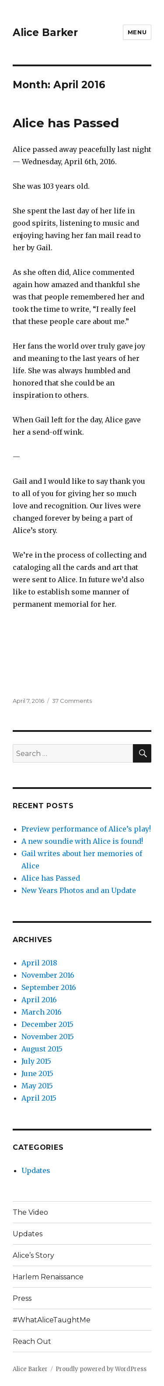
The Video (30, 1212)
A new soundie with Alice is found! (82, 841)
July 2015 (36, 1061)
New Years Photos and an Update (78, 890)
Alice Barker (45, 32)
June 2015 (37, 1073)
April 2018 (39, 962)
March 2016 (41, 1012)
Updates (35, 1170)
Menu (137, 32)
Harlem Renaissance (48, 1277)
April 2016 (39, 999)
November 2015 (47, 1036)
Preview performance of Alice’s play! (86, 828)
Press (22, 1298)
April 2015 (38, 1098)
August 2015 (42, 1048)
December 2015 (47, 1024)
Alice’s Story (33, 1255)
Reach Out (32, 1341)
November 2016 (47, 975)
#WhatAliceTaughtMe (52, 1320)
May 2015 (37, 1085)
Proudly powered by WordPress (101, 1369)
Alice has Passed (66, 122)
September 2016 (48, 987)
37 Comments (72, 700)
